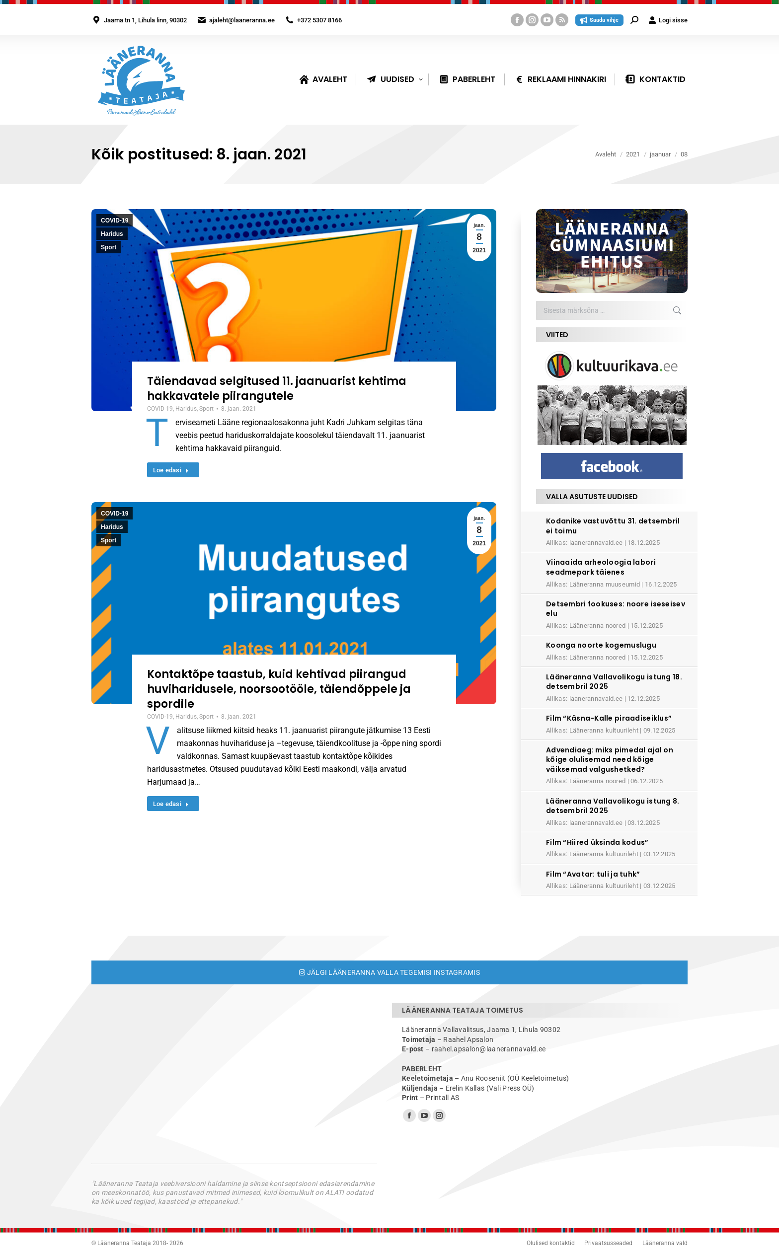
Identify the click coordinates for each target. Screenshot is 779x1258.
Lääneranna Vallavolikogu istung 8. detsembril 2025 (613, 806)
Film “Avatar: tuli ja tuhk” (593, 874)
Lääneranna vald (665, 1243)
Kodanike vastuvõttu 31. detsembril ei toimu (613, 526)
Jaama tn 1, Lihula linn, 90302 (145, 20)
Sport (108, 247)
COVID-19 (114, 220)
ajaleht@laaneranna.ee (242, 20)
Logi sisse (668, 20)
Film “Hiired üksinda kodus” (597, 842)
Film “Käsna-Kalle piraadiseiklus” (609, 718)
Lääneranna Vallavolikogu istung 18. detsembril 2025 (614, 682)
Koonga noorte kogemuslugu (601, 645)
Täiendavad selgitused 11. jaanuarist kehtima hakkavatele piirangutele (276, 388)
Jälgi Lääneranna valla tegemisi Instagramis (389, 972)
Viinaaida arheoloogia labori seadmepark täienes (601, 567)
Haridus (112, 233)
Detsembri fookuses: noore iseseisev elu (615, 609)
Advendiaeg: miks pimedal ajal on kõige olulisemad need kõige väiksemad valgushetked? (609, 759)
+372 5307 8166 (319, 20)
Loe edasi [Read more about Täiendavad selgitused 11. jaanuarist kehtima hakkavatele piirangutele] (171, 470)
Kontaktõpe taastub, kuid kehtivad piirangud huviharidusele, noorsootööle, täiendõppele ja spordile (279, 689)
